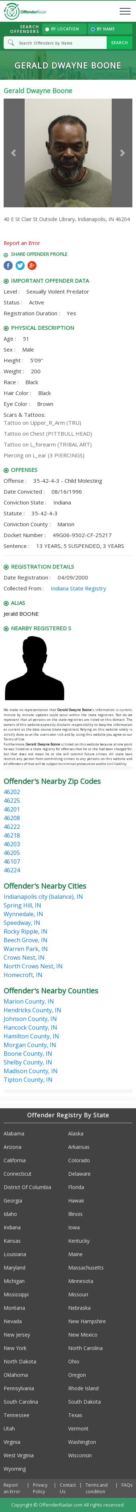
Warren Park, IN (26, 949)
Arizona (12, 1146)
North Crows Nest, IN (33, 966)
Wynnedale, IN (23, 914)
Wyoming (15, 1468)
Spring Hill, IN (22, 905)
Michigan (14, 1281)
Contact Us (68, 1488)
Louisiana (15, 1254)
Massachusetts (86, 1267)
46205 (12, 853)
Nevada (13, 1321)
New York (15, 1348)
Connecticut (18, 1173)
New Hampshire (87, 1321)
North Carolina (85, 1348)
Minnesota (80, 1281)
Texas (75, 1415)
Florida (76, 1187)
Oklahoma (16, 1374)
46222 (12, 827)
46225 (12, 801)
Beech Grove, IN (26, 940)
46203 (12, 844)
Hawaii (76, 1200)
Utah (9, 1428)
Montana (14, 1307)
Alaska (75, 1133)
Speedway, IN (22, 923)
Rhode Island (83, 1388)
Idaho (10, 1213)
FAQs (126, 1485)
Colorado (79, 1160)
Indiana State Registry (78, 588)
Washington (82, 1441)
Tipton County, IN (28, 1080)
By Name (103, 29)
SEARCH (119, 42)
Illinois (75, 1213)
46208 (12, 818)
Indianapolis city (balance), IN (43, 897)
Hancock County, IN (30, 1027)
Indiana (12, 1227)
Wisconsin (80, 1455)
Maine (75, 1254)
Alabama (14, 1133)
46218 (12, 835)
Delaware (79, 1173)
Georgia (13, 1200)
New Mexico (83, 1334)
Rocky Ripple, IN (26, 931)
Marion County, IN (29, 1001)
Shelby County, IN (28, 1062)
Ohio (73, 1361)
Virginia (12, 1441)
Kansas (12, 1240)
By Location (62, 29)
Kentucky (79, 1240)
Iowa (74, 1227)
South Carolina (21, 1401)
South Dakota (84, 1401)
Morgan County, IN (30, 1045)
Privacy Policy (40, 1488)
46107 (12, 861)
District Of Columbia (27, 1187)
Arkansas (79, 1146)
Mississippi (16, 1294)
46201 (12, 809)
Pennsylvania (19, 1388)
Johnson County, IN (30, 1019)
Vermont (78, 1428)
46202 (12, 792)
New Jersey (17, 1334)
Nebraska (79, 1307)
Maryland (14, 1267)
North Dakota (20, 1361)
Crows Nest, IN (24, 957)
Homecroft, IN (23, 975)
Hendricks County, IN (32, 1010)
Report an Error (22, 243)
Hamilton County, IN (31, 1036)
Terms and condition (97, 1488)
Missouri (78, 1294)
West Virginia (19, 1455)
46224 (12, 870)
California (15, 1160)
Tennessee (16, 1415)
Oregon (77, 1374)
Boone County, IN (28, 1054)
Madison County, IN (31, 1071)
